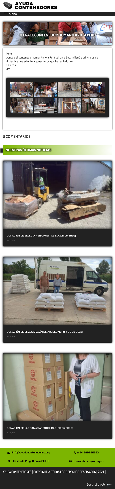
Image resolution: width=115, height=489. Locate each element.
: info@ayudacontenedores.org (30, 452)
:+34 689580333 (88, 452)
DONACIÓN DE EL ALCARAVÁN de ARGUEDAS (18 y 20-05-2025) (45, 332)
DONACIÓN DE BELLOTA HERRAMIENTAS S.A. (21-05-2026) (41, 235)
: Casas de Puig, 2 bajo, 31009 (30, 461)
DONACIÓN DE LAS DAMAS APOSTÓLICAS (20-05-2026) (40, 428)
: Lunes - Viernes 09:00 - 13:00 (87, 461)
